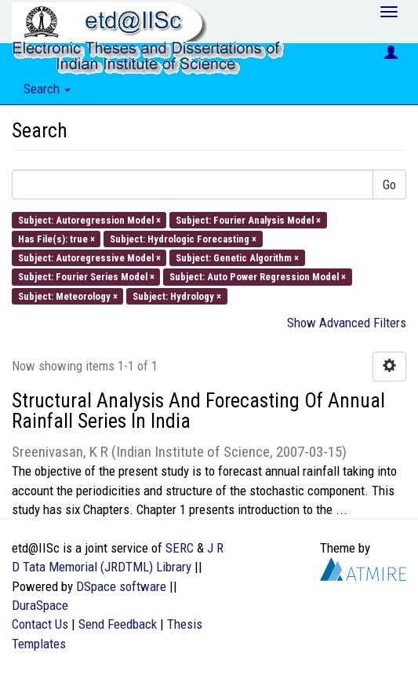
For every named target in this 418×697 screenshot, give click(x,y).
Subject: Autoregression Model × (89, 219)
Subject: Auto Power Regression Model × (257, 277)
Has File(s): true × (56, 238)
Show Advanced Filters (346, 322)
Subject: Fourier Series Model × (86, 277)
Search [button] (47, 89)
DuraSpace (40, 605)
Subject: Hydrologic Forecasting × (183, 238)
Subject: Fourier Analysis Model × (248, 219)
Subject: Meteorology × (68, 295)
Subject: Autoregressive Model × (89, 258)
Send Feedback (117, 624)
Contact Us (40, 624)
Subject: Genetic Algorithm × (237, 258)
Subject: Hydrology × (177, 295)
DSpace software (121, 586)
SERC (179, 548)
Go (389, 184)
